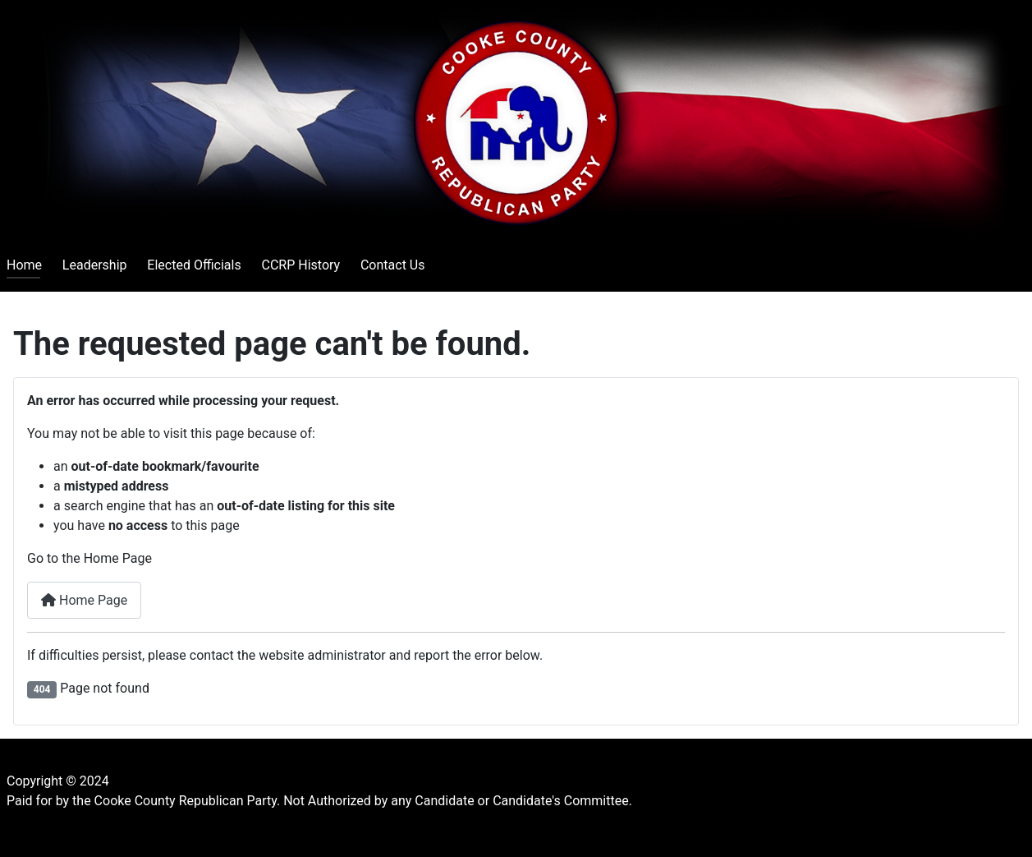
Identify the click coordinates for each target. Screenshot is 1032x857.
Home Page (84, 600)
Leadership (94, 265)
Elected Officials (194, 265)
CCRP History (300, 265)
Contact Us (392, 265)
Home (24, 265)
